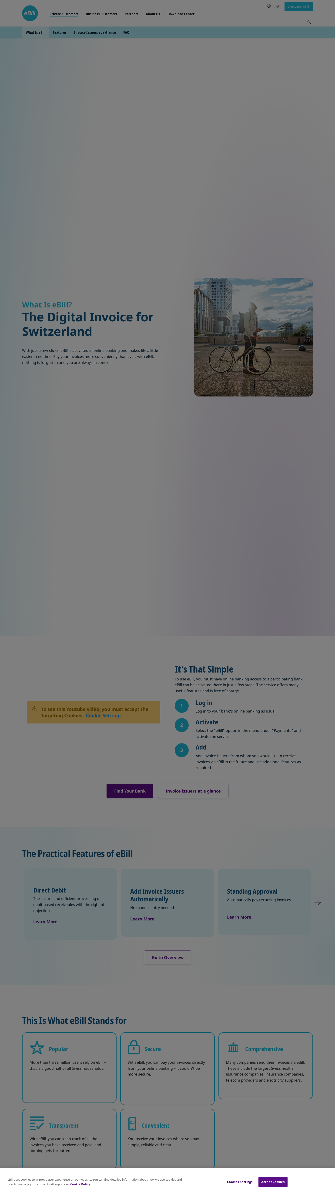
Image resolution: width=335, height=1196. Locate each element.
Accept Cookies (273, 1182)
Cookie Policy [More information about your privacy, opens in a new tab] (80, 1184)
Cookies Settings (240, 1182)
